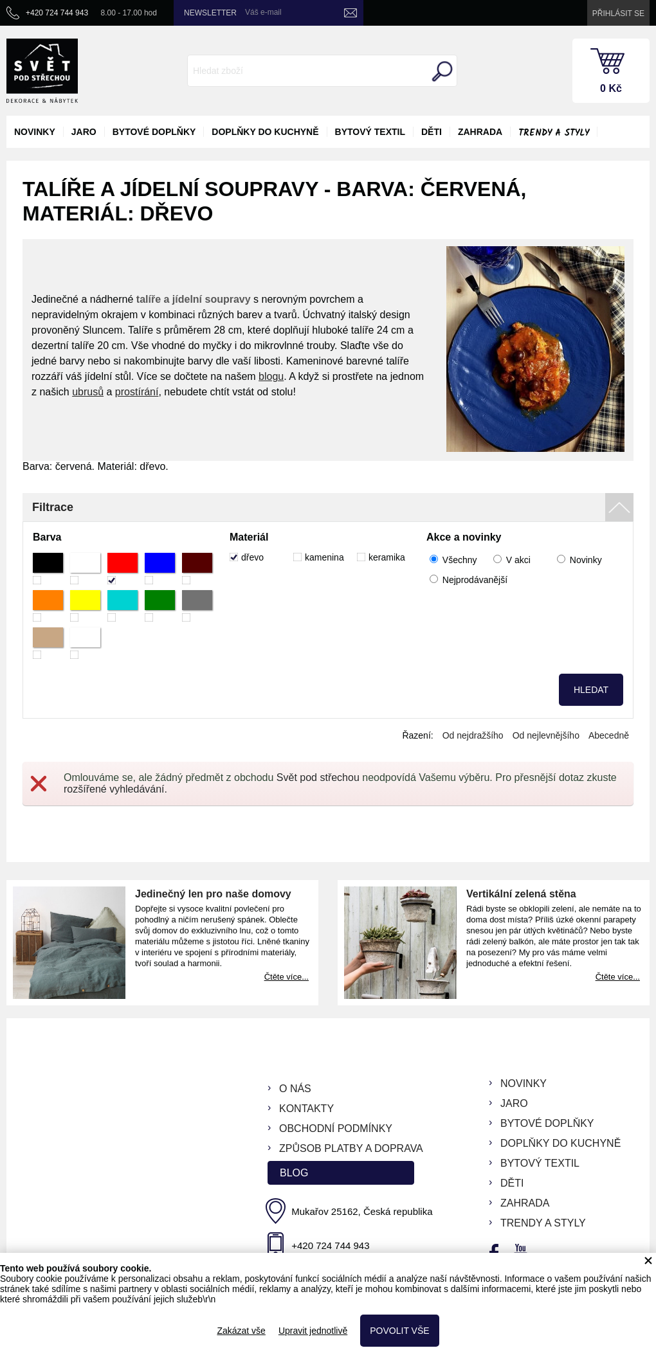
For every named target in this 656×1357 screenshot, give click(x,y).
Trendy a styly (553, 133)
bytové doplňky (154, 132)
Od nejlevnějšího (546, 735)
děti (431, 132)
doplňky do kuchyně (265, 132)
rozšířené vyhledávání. (115, 789)
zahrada (480, 132)
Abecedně (608, 735)
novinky (34, 132)
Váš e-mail (263, 12)
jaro (83, 132)
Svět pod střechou (318, 777)
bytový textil (370, 132)
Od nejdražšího (473, 735)
